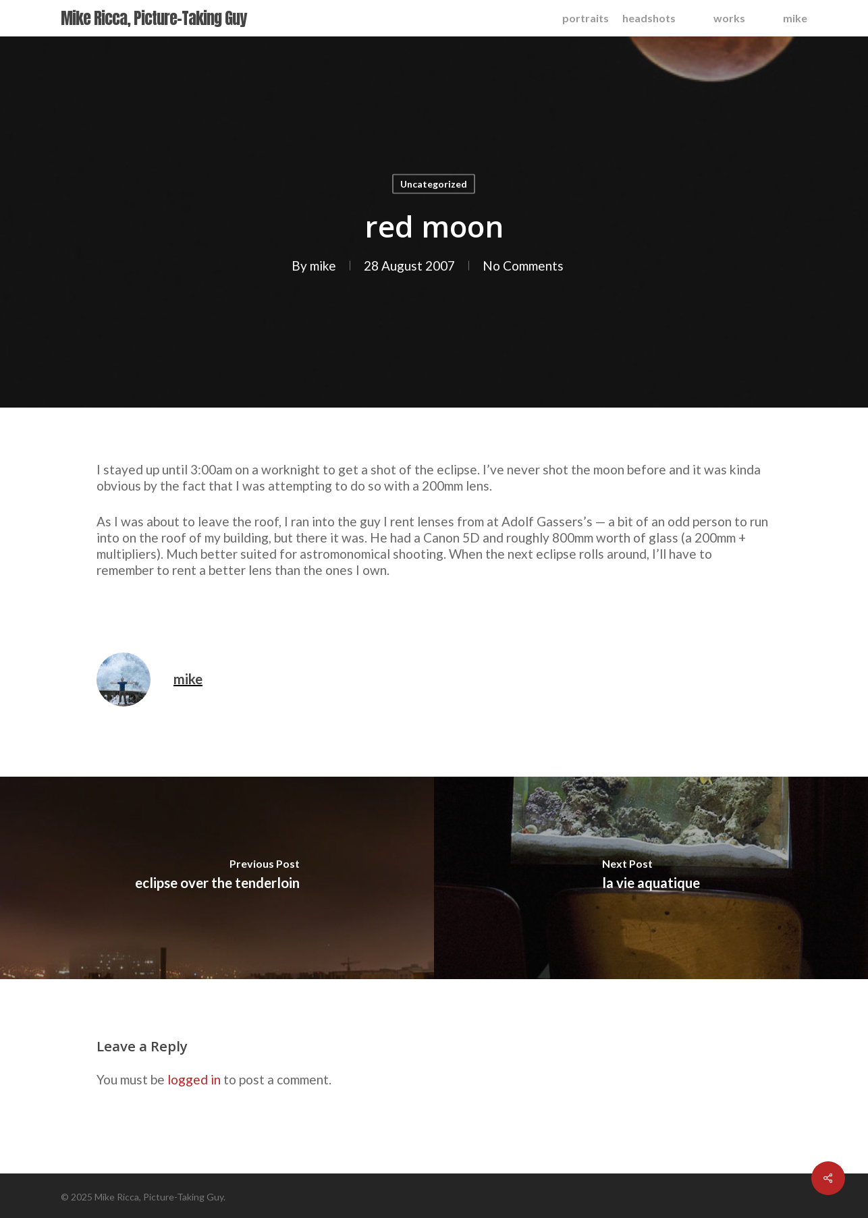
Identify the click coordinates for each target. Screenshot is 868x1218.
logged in (194, 1079)
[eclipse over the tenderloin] (217, 878)
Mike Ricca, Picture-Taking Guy (153, 18)
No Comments (523, 265)
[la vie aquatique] (651, 878)
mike (323, 265)
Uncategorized (433, 184)
